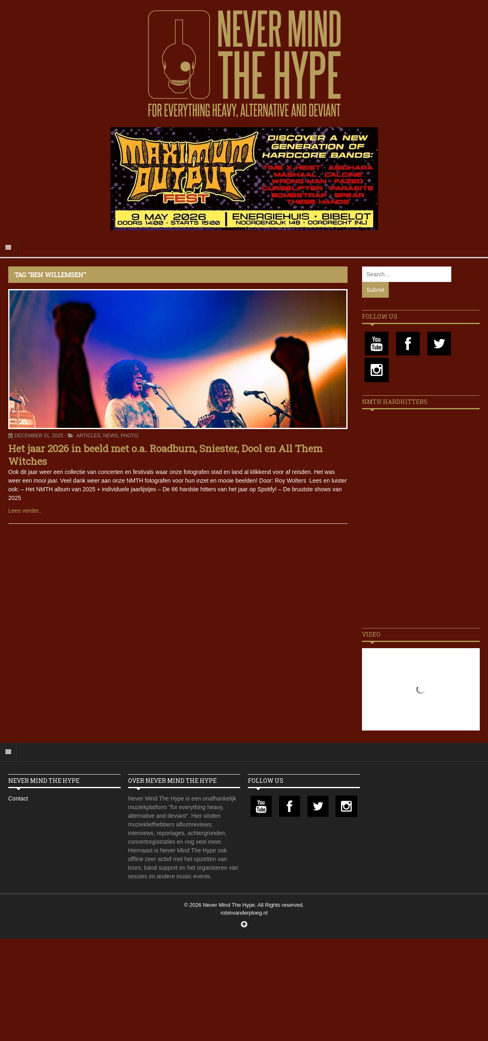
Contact (18, 798)
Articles (88, 436)
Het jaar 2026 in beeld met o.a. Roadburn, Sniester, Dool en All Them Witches (165, 455)
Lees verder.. (25, 510)
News (110, 436)
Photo (129, 436)
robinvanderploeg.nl (243, 913)
